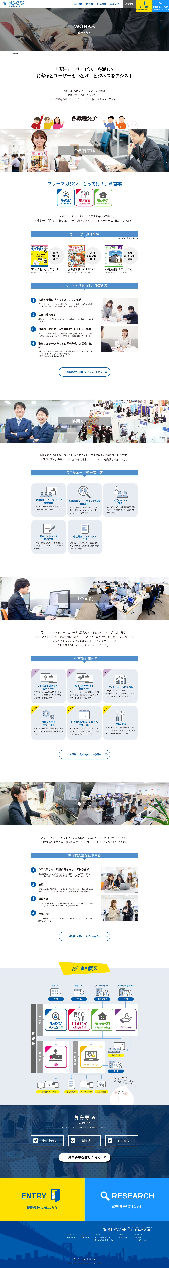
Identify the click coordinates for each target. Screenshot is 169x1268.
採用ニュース (107, 4)
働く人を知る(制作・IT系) (104, 1240)
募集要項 (121, 4)
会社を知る (70, 4)
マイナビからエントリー (143, 1240)
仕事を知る (82, 4)
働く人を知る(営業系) (102, 1237)
